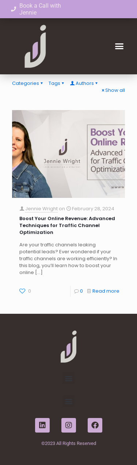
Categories (28, 83)
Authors (84, 83)
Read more (105, 291)
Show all (112, 90)
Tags (57, 83)
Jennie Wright (41, 208)
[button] (119, 46)
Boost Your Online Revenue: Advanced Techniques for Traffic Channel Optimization (67, 225)
